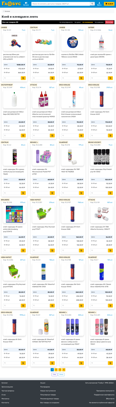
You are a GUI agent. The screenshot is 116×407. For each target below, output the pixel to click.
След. (54, 374)
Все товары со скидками (49, 403)
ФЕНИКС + (34, 142)
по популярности (66, 22)
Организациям (7, 387)
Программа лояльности (105, 391)
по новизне (99, 22)
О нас (4, 395)
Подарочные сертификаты (104, 395)
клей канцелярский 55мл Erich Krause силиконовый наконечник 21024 (71, 114)
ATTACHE (33, 85)
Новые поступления (48, 391)
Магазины (5, 399)
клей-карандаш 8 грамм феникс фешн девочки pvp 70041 (100, 341)
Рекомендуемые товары (49, 399)
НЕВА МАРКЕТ (35, 200)
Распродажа (45, 387)
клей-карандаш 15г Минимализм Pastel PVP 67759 (41, 171)
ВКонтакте (110, 399)
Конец (61, 374)
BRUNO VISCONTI (94, 142)
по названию (87, 22)
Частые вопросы (8, 391)
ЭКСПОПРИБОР (7, 85)
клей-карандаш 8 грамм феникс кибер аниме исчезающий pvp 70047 (70, 341)
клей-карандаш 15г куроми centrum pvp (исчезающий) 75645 (13, 171)
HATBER (91, 27)
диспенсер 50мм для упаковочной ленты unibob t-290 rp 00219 (14, 57)
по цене (78, 22)
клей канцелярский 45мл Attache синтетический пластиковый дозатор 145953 (43, 114)
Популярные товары (48, 395)
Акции (42, 383)
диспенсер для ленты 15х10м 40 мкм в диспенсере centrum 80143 (43, 57)
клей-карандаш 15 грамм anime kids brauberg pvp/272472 (12, 229)
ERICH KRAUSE (64, 85)
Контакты (5, 403)
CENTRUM (33, 27)
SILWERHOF (63, 142)
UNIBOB (4, 27)
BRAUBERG (5, 200)
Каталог (7, 11)
